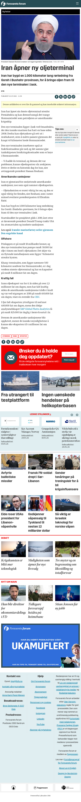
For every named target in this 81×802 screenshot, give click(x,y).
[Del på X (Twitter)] (61, 100)
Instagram (40, 717)
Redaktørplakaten (67, 696)
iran (15, 339)
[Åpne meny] (77, 5)
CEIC (37, 300)
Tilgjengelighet (40, 700)
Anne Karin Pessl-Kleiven (13, 699)
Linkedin (40, 722)
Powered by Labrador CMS (40, 799)
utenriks (6, 339)
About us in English (67, 771)
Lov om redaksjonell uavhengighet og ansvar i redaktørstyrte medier (67, 689)
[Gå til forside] (20, 5)
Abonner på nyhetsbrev (40, 733)
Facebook (40, 711)
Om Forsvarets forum (40, 685)
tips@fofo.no (68, 141)
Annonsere (41, 690)
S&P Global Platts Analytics (35, 312)
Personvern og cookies (40, 706)
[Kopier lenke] (73, 100)
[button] (77, 418)
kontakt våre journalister (13, 690)
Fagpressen (72, 758)
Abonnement (41, 695)
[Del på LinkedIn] (65, 100)
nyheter (23, 339)
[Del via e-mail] (69, 100)
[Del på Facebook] (57, 100)
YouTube (41, 728)
